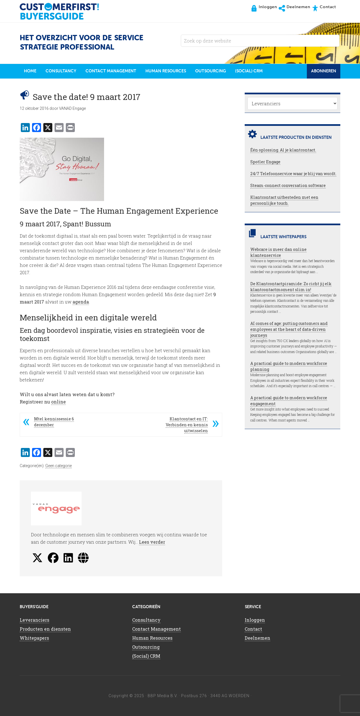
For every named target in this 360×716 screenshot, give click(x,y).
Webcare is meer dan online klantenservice (278, 252)
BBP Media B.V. (163, 695)
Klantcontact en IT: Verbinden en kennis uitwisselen (187, 424)
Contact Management (156, 629)
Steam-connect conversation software (288, 185)
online (58, 402)
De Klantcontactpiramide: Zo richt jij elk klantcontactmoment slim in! (291, 286)
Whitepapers (34, 638)
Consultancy (146, 620)
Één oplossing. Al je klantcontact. (283, 150)
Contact (253, 629)
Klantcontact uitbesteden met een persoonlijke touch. (284, 200)
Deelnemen (257, 638)
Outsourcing (146, 647)
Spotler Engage (265, 161)
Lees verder (152, 542)
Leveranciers (34, 620)
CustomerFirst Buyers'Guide (65, 11)
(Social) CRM (146, 656)
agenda (81, 302)
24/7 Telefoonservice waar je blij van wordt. (293, 173)
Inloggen (255, 620)
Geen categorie (58, 465)
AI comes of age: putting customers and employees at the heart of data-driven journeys (289, 329)
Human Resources (152, 638)
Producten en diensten (45, 629)
